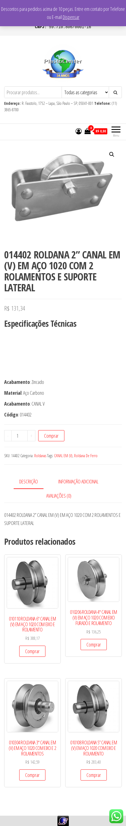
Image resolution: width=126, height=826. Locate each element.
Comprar (51, 435)
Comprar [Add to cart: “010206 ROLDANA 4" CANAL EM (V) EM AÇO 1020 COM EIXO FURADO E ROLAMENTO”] (93, 644)
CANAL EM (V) (63, 455)
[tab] (33, 482)
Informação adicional (78, 481)
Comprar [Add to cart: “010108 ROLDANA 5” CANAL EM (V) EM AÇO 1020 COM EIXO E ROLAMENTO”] (93, 775)
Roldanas (40, 455)
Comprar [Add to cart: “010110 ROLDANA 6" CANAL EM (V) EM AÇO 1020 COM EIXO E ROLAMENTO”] (32, 651)
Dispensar (71, 17)
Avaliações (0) (58, 495)
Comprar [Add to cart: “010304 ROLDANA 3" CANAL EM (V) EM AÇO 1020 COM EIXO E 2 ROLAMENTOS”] (32, 775)
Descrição (28, 481)
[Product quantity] (19, 435)
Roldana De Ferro (86, 455)
